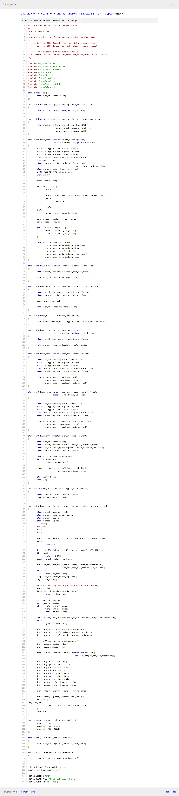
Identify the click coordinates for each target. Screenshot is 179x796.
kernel (36, 13)
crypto (108, 13)
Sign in (173, 4)
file (78, 20)
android (25, 13)
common (48, 13)
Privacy (24, 791)
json (174, 791)
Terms (32, 791)
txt (167, 791)
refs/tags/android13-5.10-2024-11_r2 (77, 13)
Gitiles (17, 791)
